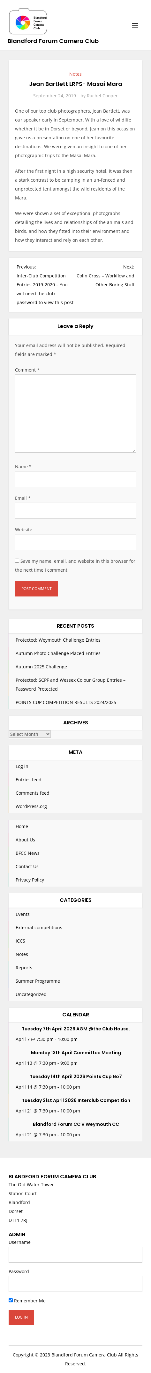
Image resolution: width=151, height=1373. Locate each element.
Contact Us (27, 866)
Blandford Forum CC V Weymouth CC (76, 1124)
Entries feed (29, 780)
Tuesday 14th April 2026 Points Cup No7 (76, 1076)
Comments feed (32, 793)
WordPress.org (31, 806)
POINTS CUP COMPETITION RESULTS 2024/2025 (66, 702)
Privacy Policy (30, 880)
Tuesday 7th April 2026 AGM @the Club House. (76, 1029)
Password (19, 1271)
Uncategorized (31, 994)
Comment (27, 370)
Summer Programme (38, 981)
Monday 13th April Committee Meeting (76, 1052)
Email (23, 498)
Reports (24, 968)
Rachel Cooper (102, 96)
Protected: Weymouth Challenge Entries (58, 640)
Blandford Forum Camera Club (53, 41)
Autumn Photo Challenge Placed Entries (58, 653)
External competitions (39, 927)
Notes (75, 74)
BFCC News (28, 853)
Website (23, 529)
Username (20, 1242)
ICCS (20, 941)
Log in (22, 766)
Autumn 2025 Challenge (41, 667)
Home (22, 826)
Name (23, 466)
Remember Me (27, 1301)
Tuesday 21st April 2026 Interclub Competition (76, 1100)
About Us (25, 840)
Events (23, 914)
